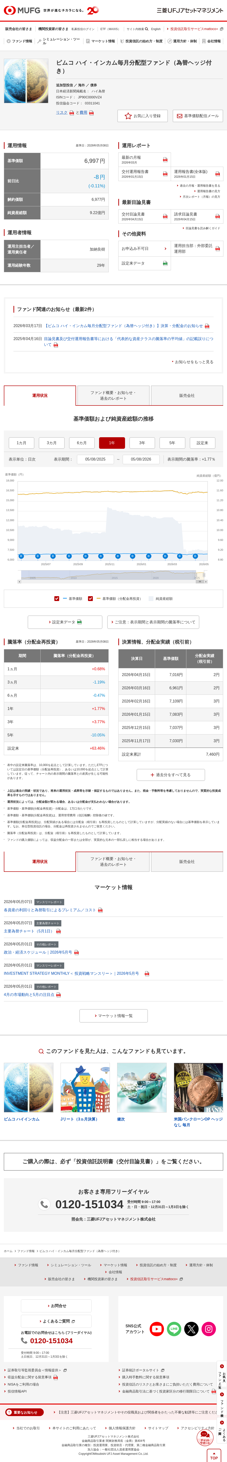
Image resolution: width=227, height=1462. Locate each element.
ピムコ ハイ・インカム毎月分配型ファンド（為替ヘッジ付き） (80, 1251)
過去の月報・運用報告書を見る (200, 185)
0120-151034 (89, 1204)
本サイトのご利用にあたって (74, 1428)
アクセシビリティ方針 (197, 1428)
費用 (87, 112)
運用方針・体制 (201, 1265)
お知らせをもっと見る (194, 362)
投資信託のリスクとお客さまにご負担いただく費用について (167, 1384)
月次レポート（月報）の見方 (201, 196)
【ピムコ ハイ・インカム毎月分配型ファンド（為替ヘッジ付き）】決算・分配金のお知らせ (126, 326)
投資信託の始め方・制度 (158, 1265)
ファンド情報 (26, 1251)
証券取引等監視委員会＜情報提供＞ (37, 1370)
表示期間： (63, 459)
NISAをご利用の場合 (23, 1384)
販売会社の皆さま (61, 1279)
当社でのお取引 (28, 1428)
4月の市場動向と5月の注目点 (32, 995)
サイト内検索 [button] (135, 29)
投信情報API (17, 1391)
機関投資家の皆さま (103, 1279)
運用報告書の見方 (208, 191)
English (156, 29)
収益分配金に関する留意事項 (33, 1377)
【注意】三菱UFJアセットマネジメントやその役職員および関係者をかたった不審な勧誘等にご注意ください (139, 1412)
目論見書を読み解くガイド (203, 228)
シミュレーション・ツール (71, 1265)
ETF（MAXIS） (111, 29)
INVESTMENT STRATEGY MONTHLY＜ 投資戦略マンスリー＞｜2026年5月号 (76, 973)
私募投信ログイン (83, 29)
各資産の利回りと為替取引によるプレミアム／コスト (53, 910)
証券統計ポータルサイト (143, 1370)
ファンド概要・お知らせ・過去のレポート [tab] (113, 395)
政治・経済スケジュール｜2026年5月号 (41, 952)
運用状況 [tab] (40, 395)
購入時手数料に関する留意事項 (145, 1377)
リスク (65, 112)
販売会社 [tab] (187, 395)
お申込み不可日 (135, 249)
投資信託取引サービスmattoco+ (196, 29)
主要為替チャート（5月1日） (32, 931)
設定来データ (144, 263)
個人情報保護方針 (122, 1428)
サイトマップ (158, 1428)
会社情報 (115, 1272)
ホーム (8, 1251)
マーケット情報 (115, 1265)
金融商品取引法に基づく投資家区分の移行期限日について (169, 1391)
